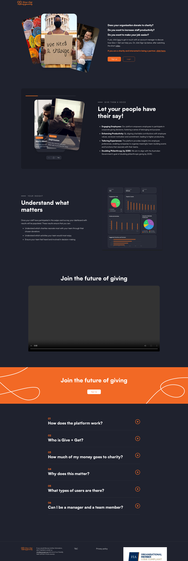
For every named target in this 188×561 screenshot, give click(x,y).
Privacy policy (102, 548)
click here (160, 51)
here (119, 39)
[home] (25, 3)
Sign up (114, 59)
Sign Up (94, 392)
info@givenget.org (42, 552)
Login (129, 59)
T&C (76, 548)
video (118, 46)
